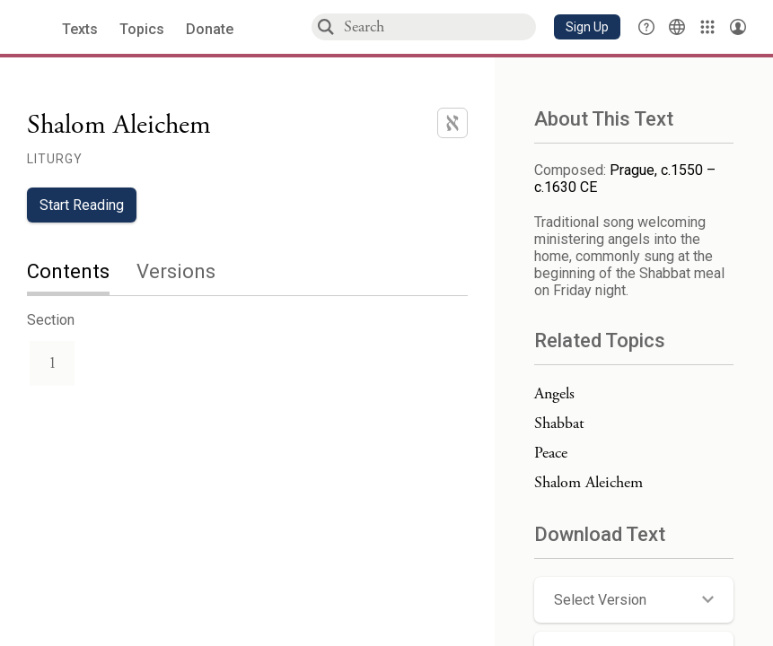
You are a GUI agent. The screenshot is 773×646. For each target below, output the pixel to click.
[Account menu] (738, 27)
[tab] (81, 273)
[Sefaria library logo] (35, 27)
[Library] (707, 27)
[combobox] (439, 26)
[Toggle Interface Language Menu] (677, 27)
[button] (587, 26)
